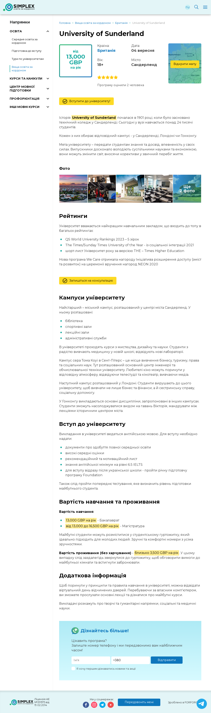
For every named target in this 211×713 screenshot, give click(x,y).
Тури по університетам (28, 58)
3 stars (108, 77)
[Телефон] (130, 660)
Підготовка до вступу (26, 50)
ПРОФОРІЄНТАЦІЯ (24, 99)
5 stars (116, 77)
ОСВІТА (16, 31)
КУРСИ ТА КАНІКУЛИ (26, 78)
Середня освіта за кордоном (25, 41)
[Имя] (91, 660)
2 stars (103, 77)
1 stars (99, 77)
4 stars (112, 77)
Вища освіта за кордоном (22, 68)
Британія (106, 50)
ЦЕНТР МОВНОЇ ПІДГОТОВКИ (22, 88)
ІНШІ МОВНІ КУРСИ (24, 107)
